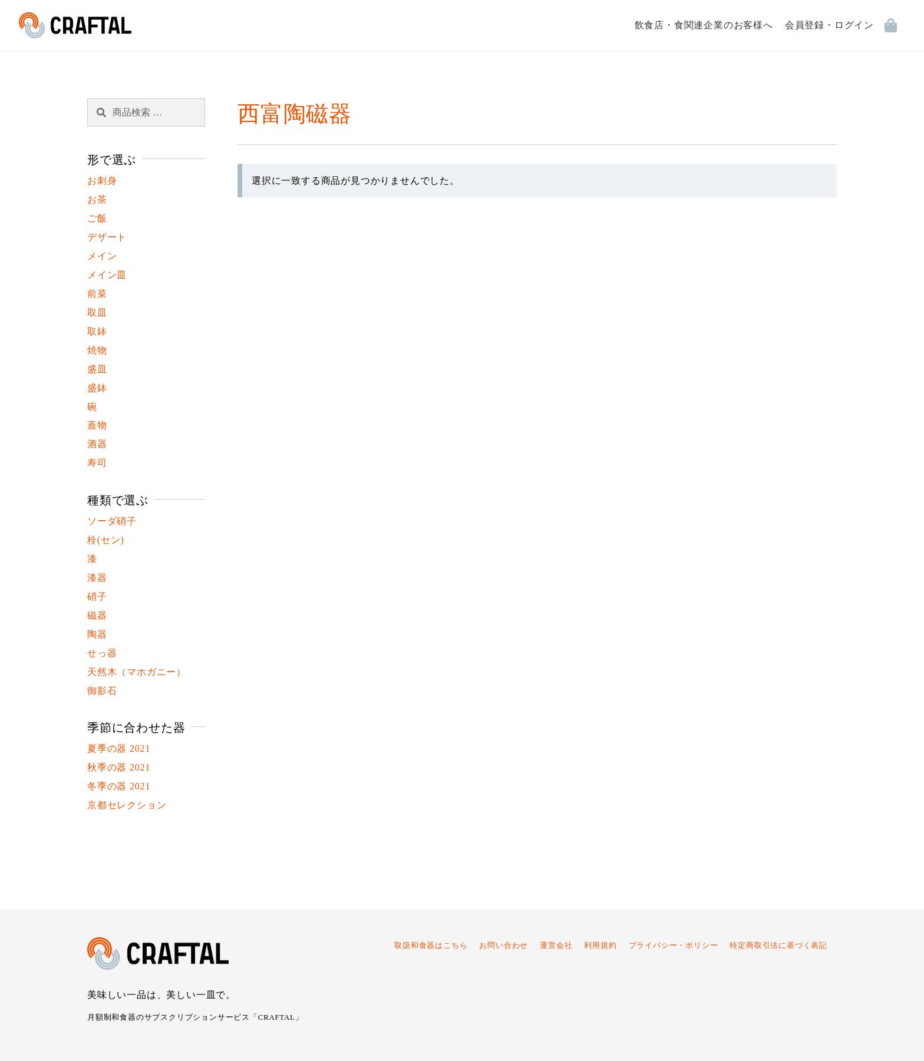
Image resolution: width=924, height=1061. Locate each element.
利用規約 (600, 945)
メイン (102, 256)
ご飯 (97, 218)
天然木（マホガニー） (136, 672)
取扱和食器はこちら (430, 945)
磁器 (97, 615)
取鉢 (97, 331)
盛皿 (97, 369)
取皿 (97, 313)
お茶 (97, 199)
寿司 (97, 463)
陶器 (97, 634)
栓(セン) (105, 540)
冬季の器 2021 (118, 786)
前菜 (97, 294)
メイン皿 (107, 275)
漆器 (97, 578)
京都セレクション (126, 805)
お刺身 (102, 181)
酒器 (97, 444)
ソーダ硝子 (112, 521)
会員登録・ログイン (829, 25)
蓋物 (97, 425)
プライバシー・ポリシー (673, 945)
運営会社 (556, 945)
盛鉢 (97, 388)
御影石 (102, 691)
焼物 (97, 350)
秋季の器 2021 (118, 767)
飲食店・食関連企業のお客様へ (704, 25)
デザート (107, 237)
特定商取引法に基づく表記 (778, 945)
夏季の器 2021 (118, 748)
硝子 (97, 596)
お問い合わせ (503, 945)
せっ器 (102, 653)
